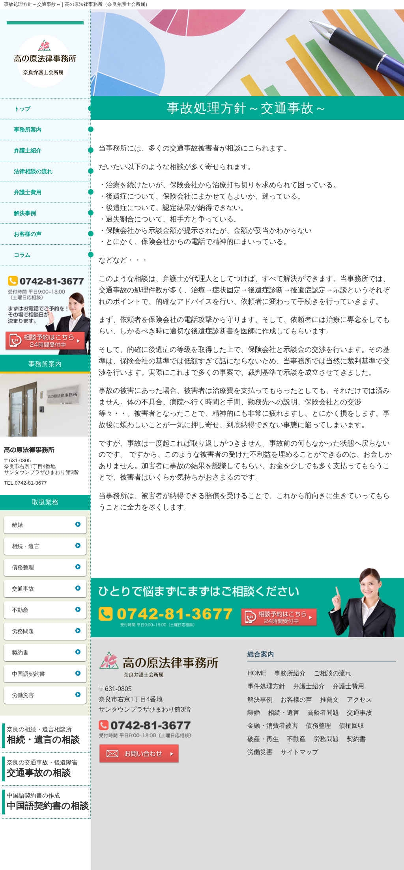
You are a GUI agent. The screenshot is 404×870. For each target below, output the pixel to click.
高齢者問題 (323, 712)
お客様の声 (27, 234)
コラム (22, 255)
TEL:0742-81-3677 (25, 483)
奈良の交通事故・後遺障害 (48, 769)
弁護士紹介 (27, 150)
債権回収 (351, 725)
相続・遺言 (25, 546)
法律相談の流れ (33, 171)
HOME (256, 673)
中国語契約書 (28, 674)
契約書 (20, 652)
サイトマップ (299, 752)
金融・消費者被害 (272, 725)
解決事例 (25, 213)
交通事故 (23, 589)
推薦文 (329, 699)
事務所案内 (27, 129)
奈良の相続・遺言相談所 (48, 736)
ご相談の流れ (333, 673)
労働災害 (23, 695)
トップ (22, 109)
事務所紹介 (290, 673)
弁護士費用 (27, 192)
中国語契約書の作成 (48, 802)
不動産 (20, 610)
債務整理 (23, 567)
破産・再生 (263, 739)
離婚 (17, 525)
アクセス (359, 699)
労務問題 (23, 631)
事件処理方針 (266, 686)
